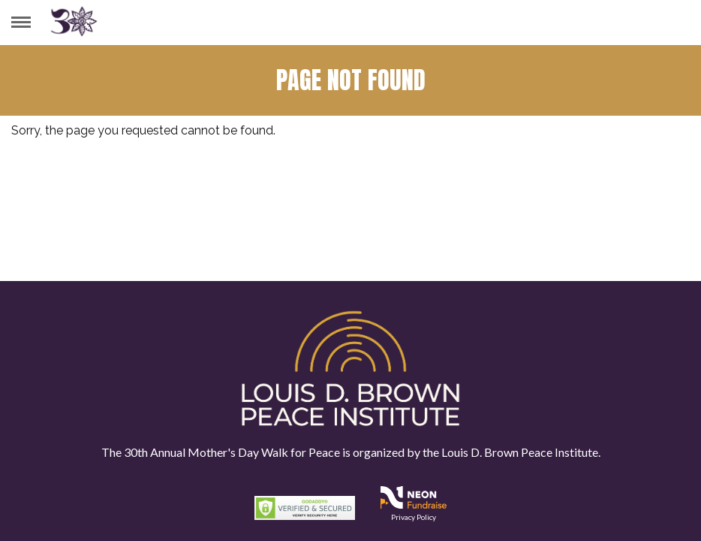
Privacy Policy (413, 516)
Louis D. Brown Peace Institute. (519, 452)
